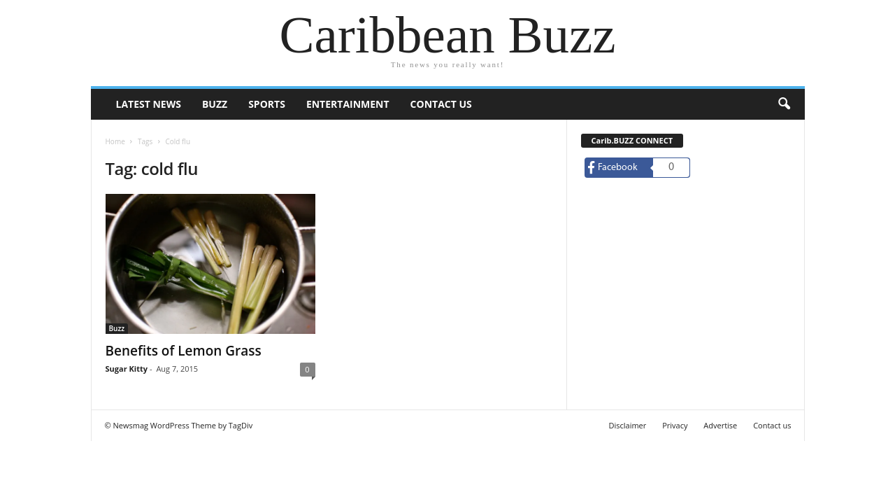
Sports (266, 104)
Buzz (214, 104)
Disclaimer (627, 425)
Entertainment (347, 104)
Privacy (674, 425)
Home (115, 141)
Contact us (441, 104)
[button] (783, 104)
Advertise (720, 425)
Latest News (148, 104)
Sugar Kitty (127, 368)
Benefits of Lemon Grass (184, 351)
